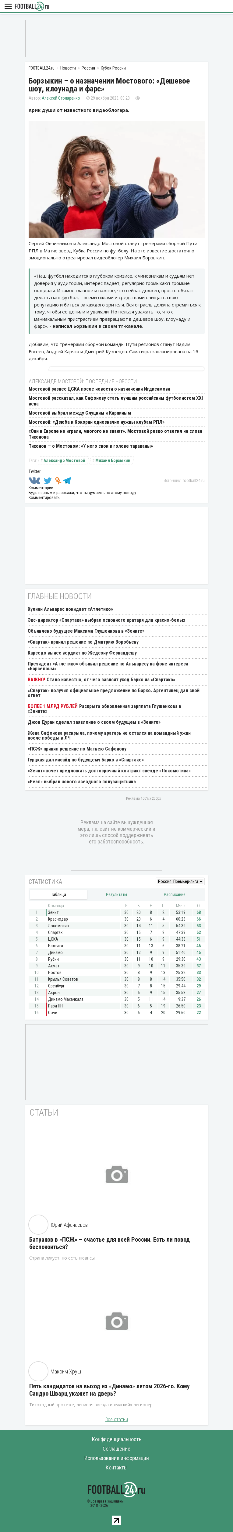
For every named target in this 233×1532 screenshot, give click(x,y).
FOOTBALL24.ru (32, 7)
